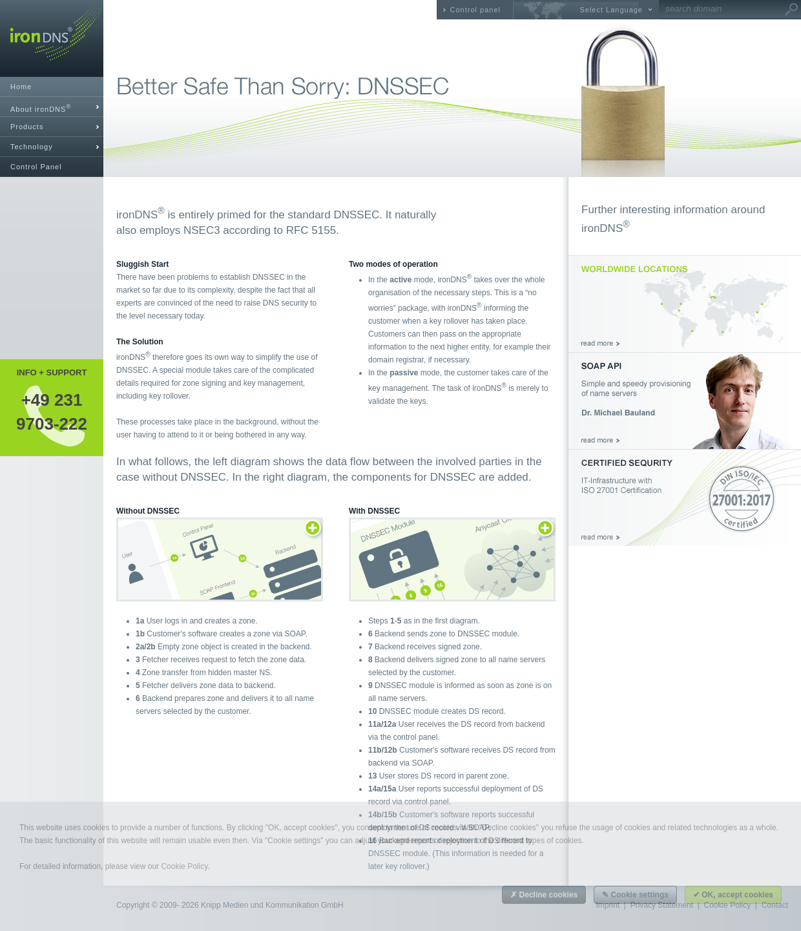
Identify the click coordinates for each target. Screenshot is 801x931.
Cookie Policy (184, 866)
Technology (31, 147)
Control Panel (36, 167)
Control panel (475, 10)
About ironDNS (40, 108)
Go (791, 9)
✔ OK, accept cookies (733, 894)
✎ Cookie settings (635, 894)
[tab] (51, 107)
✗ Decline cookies (543, 894)
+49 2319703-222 (51, 411)
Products (26, 127)
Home (21, 86)
